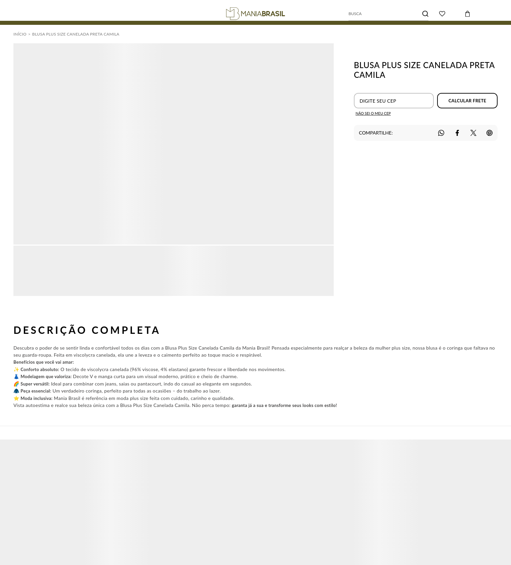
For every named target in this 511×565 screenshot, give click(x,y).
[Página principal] (255, 14)
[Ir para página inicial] (20, 34)
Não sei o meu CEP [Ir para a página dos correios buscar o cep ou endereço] (373, 113)
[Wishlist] (442, 14)
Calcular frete (467, 100)
